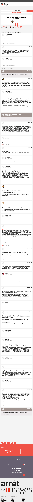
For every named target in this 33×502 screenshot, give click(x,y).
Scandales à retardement (4, 500)
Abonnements (23, 498)
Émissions (12, 500)
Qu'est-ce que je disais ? (6, 229)
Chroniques (12, 501)
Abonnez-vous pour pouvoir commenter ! (11, 26)
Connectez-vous (18, 27)
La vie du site (23, 499)
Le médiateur (23, 500)
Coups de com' (2, 499)
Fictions (2, 498)
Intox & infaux (2, 501)
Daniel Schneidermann (18, 21)
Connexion (30, 0)
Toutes (12, 498)
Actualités (12, 499)
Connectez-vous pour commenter (16, 12)
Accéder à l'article (16, 10)
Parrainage (23, 501)
